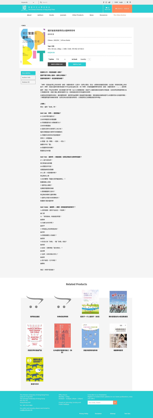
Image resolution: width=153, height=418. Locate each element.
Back (23, 25)
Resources (103, 15)
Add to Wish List (57, 64)
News (92, 15)
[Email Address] (100, 403)
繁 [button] (127, 2)
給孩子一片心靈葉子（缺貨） (90, 317)
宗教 (53, 46)
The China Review (119, 15)
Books (51, 15)
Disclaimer (98, 413)
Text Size (127, 413)
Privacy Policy (83, 413)
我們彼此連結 (35, 317)
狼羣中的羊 (35, 384)
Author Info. (26, 77)
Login (121, 2)
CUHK (116, 2)
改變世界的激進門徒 (35, 350)
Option (51, 59)
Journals (63, 15)
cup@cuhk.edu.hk (26, 410)
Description (26, 73)
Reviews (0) (25, 82)
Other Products (78, 15)
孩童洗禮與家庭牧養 (90, 350)
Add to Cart (77, 64)
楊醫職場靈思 (118, 350)
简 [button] (130, 2)
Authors (40, 15)
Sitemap (112, 413)
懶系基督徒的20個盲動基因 (118, 317)
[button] (122, 9)
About (29, 15)
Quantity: (83, 59)
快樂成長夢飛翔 (62, 317)
